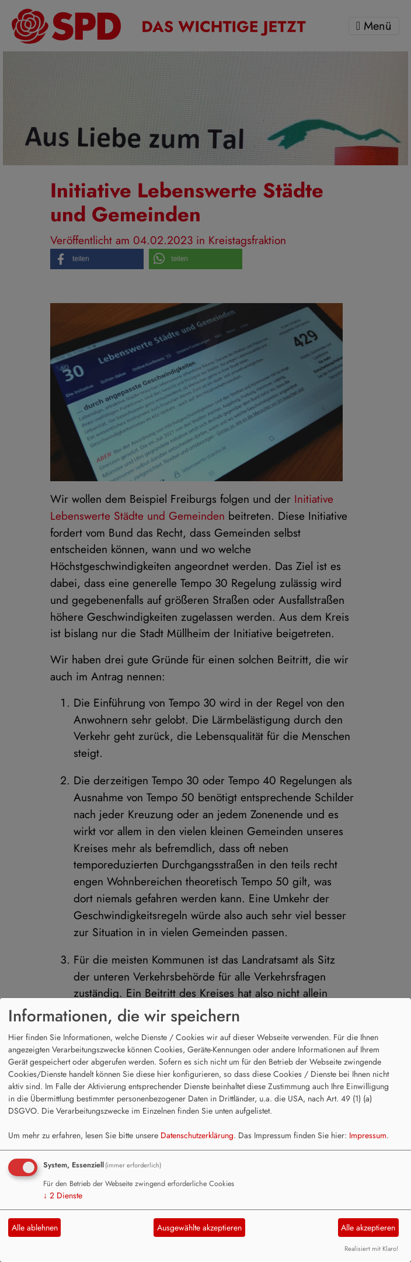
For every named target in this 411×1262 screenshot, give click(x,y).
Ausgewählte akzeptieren (199, 1227)
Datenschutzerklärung (197, 1135)
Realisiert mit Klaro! (371, 1248)
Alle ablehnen (35, 1227)
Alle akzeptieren (368, 1227)
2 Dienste (62, 1195)
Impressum (367, 1135)
